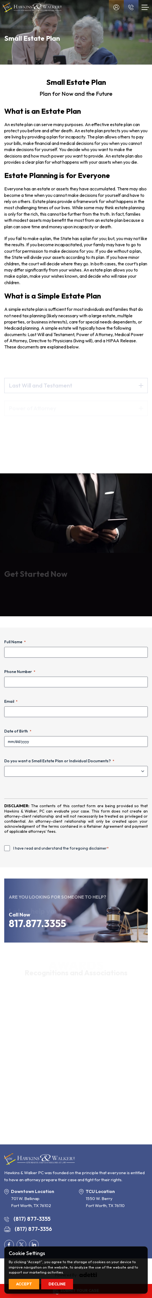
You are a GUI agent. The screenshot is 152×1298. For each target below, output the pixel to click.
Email (10, 701)
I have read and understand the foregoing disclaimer (61, 848)
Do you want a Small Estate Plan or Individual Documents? (59, 760)
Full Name (15, 641)
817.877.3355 (37, 923)
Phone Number (19, 671)
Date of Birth (17, 731)
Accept (24, 1283)
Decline (57, 1283)
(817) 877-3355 (27, 1218)
